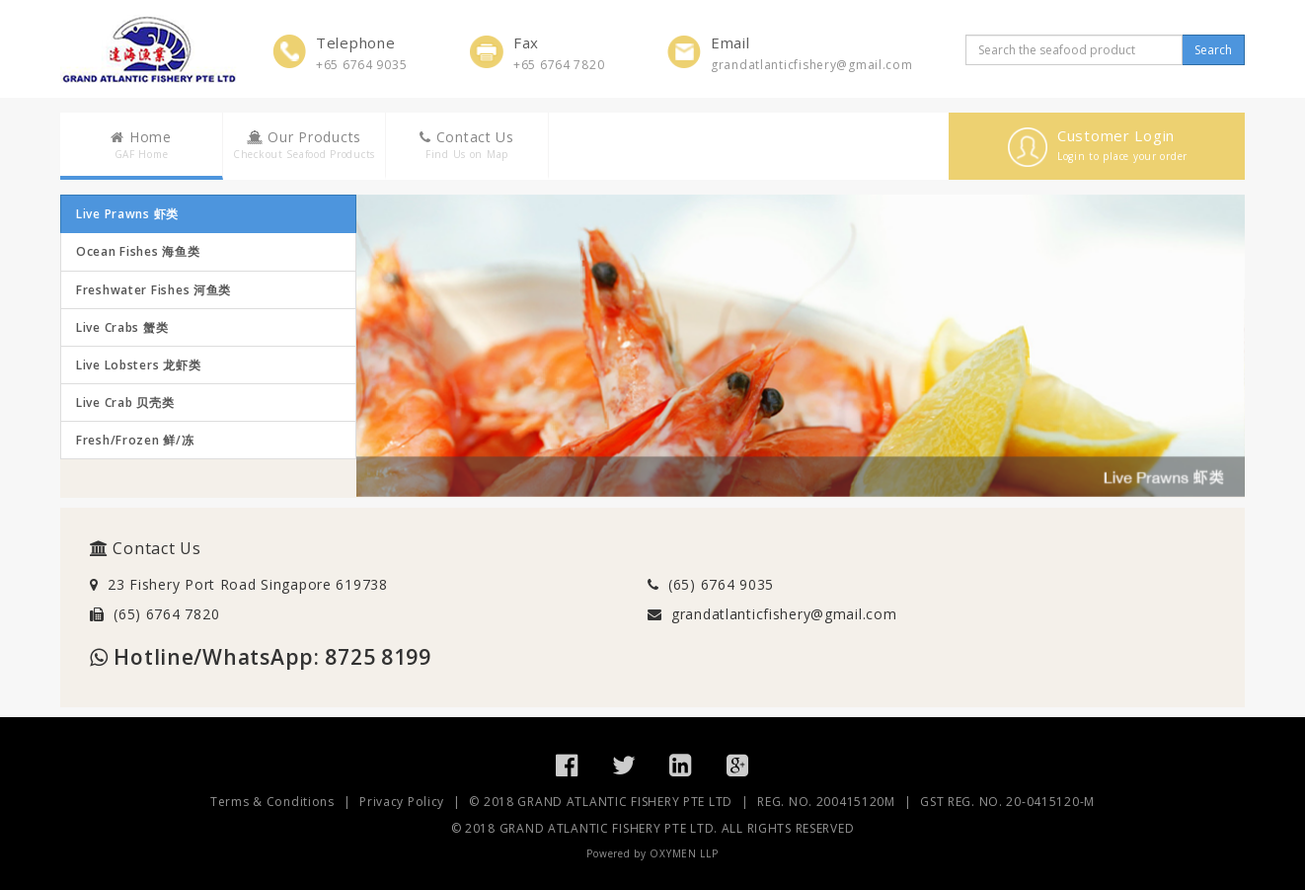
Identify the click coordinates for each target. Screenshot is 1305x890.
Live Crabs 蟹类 (122, 327)
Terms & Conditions (272, 801)
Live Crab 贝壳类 (125, 402)
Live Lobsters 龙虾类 (138, 365)
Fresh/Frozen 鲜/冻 (135, 440)
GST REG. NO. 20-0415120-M (1007, 801)
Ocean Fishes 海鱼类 (138, 251)
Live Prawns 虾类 (127, 213)
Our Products (304, 144)
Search (1213, 49)
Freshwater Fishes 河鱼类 (153, 290)
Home (141, 144)
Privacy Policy (401, 801)
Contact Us (467, 144)
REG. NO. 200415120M (826, 801)
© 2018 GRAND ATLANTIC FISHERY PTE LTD (600, 801)
